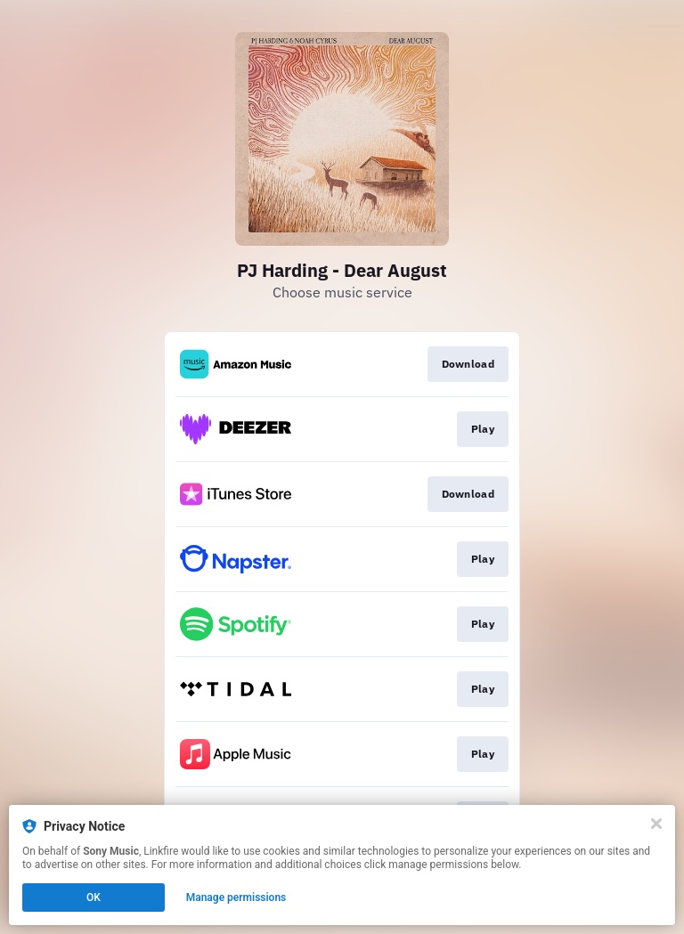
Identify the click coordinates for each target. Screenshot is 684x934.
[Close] (656, 823)
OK (93, 897)
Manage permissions (236, 897)
